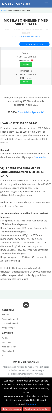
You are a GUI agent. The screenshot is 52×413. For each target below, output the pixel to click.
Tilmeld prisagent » (34, 44)
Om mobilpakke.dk (10, 323)
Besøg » (26, 64)
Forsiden (3, 10)
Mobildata (6, 342)
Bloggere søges (8, 327)
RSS (3, 355)
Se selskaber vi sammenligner (26, 37)
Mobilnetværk (8, 351)
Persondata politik (10, 319)
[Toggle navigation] (46, 3)
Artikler (5, 338)
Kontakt (5, 314)
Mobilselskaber (9, 346)
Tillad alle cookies (12, 409)
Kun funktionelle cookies (37, 409)
